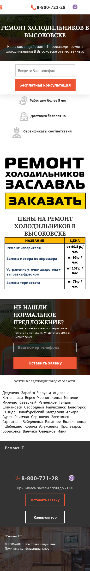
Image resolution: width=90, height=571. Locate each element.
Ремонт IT (14, 448)
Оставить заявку (45, 499)
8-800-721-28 (51, 7)
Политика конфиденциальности (29, 548)
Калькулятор (45, 517)
